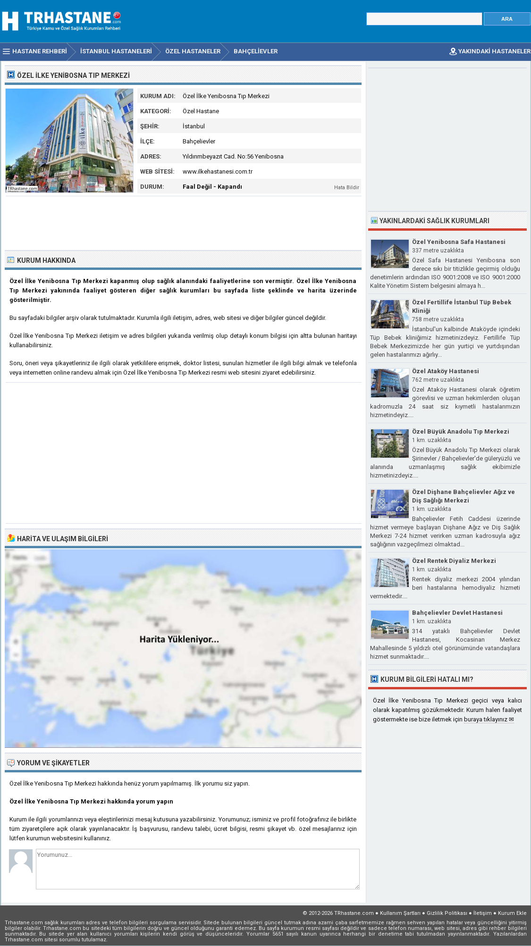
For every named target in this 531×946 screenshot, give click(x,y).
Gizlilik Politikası (447, 913)
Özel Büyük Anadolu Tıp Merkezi (460, 431)
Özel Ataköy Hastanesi (445, 371)
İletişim (482, 913)
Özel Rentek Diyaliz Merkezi (454, 560)
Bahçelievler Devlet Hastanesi (457, 612)
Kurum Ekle (512, 913)
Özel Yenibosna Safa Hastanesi (459, 241)
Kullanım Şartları (400, 913)
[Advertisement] (184, 222)
